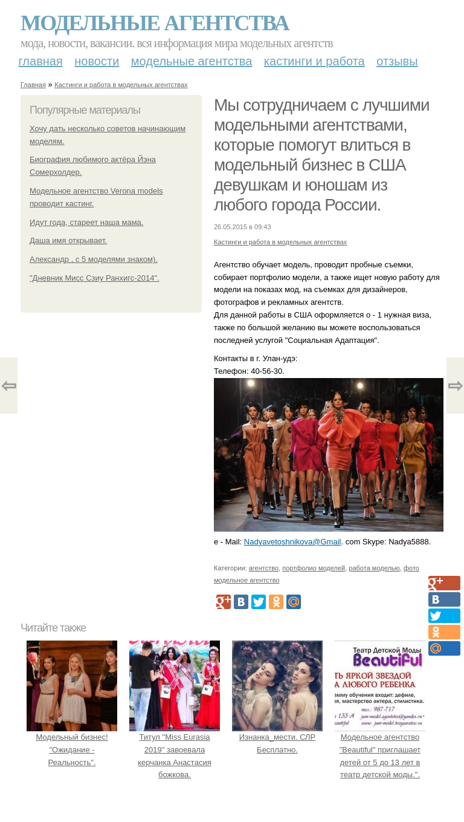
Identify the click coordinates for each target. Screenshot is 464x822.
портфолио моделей (313, 568)
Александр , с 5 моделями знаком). (94, 259)
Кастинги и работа (314, 61)
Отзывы (396, 61)
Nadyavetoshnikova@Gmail (292, 541)
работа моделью (374, 568)
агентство (264, 568)
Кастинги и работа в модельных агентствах (120, 84)
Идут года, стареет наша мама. (86, 222)
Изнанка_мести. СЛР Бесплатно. (277, 737)
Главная (41, 61)
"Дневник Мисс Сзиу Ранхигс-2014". (95, 277)
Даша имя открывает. (68, 240)
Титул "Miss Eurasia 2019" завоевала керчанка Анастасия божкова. (174, 749)
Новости (96, 61)
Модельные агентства (155, 23)
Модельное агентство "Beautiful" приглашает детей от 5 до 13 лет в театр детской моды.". (380, 749)
